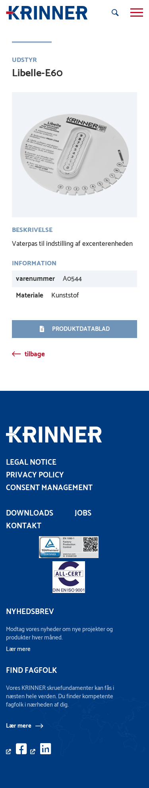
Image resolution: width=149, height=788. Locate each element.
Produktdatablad (75, 329)
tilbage (35, 354)
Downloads (29, 513)
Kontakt (23, 526)
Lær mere (18, 725)
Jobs (83, 513)
